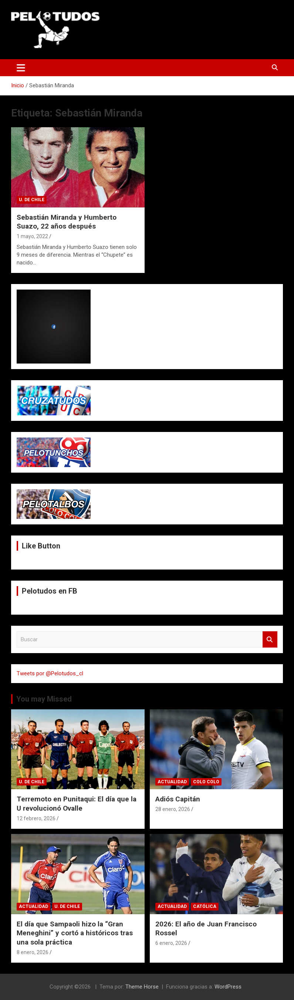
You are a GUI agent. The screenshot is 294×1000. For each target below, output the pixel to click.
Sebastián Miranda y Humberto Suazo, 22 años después (66, 222)
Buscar (270, 639)
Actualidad (172, 781)
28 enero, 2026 (172, 809)
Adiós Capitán (177, 799)
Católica (204, 906)
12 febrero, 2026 (36, 818)
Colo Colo (206, 781)
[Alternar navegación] (21, 67)
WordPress (227, 986)
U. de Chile (31, 199)
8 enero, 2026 (32, 952)
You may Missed (44, 699)
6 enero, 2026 (171, 943)
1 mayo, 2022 (32, 236)
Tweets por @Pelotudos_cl (50, 673)
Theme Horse (142, 986)
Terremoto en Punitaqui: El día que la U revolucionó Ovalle (76, 803)
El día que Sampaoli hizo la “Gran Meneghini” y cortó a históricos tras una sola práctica (75, 933)
